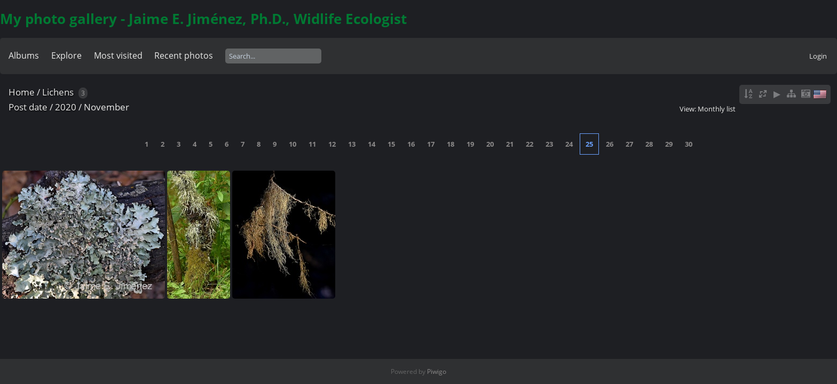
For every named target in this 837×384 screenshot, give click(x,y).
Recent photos (183, 55)
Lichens (58, 92)
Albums (24, 55)
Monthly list (717, 109)
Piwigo (436, 371)
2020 (65, 107)
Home (22, 92)
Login (818, 56)
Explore (66, 55)
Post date (28, 107)
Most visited (118, 55)
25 (589, 144)
